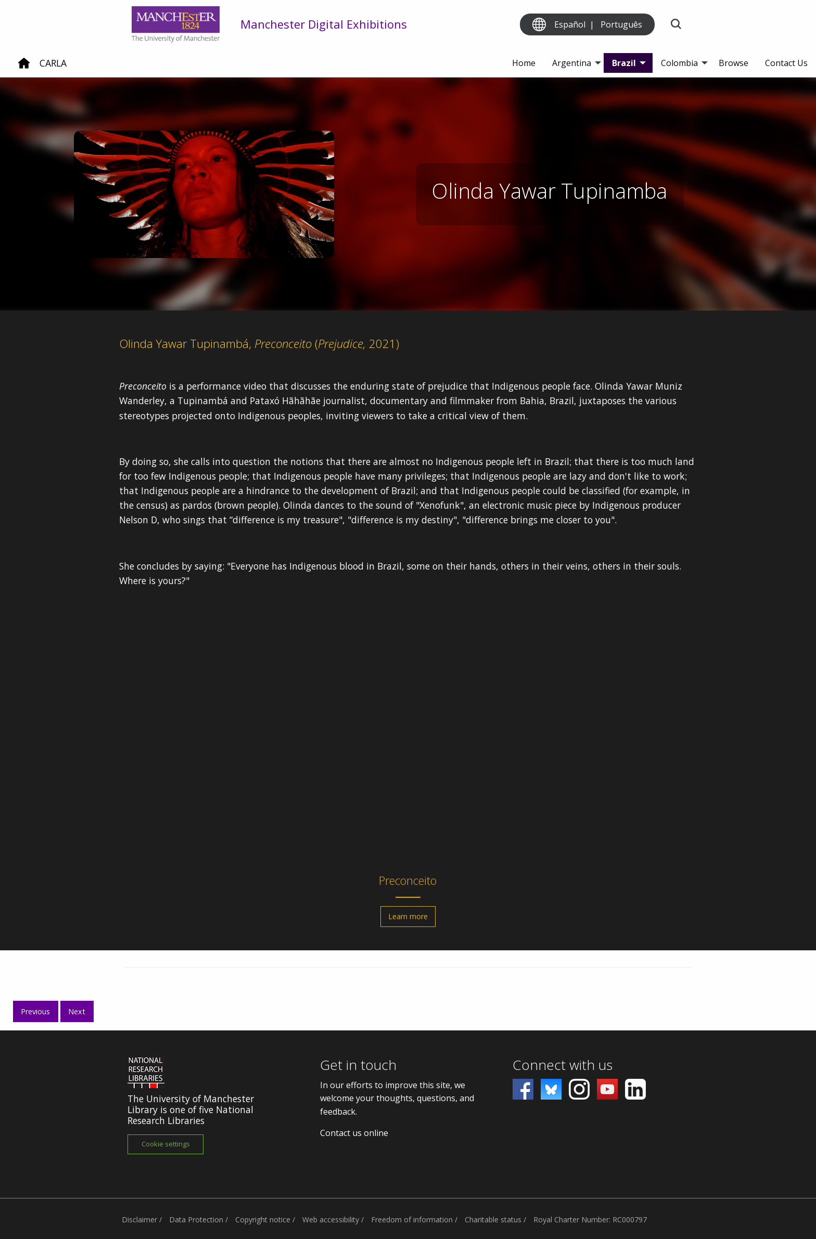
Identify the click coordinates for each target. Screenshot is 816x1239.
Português (621, 24)
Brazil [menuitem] (624, 63)
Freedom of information (412, 1219)
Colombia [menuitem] (679, 63)
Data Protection (196, 1219)
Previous (35, 1011)
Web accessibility (330, 1219)
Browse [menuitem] (733, 63)
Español (569, 24)
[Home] (24, 67)
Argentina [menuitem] (571, 63)
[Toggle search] (675, 24)
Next (76, 1011)
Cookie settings (166, 1143)
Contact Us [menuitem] (786, 63)
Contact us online (354, 1133)
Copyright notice (262, 1219)
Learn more (408, 921)
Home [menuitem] (524, 63)
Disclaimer (139, 1219)
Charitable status (493, 1219)
